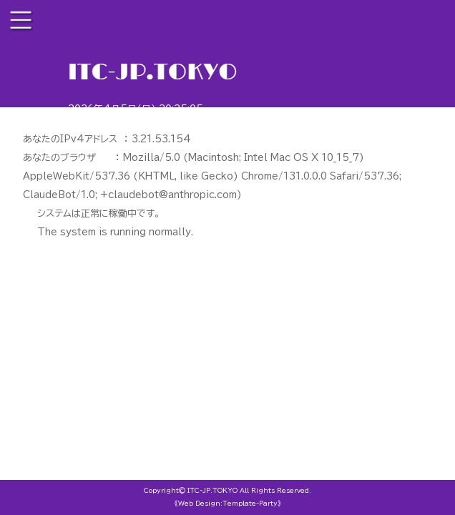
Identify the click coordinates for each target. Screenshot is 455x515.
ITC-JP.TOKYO (212, 490)
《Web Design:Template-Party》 (228, 503)
